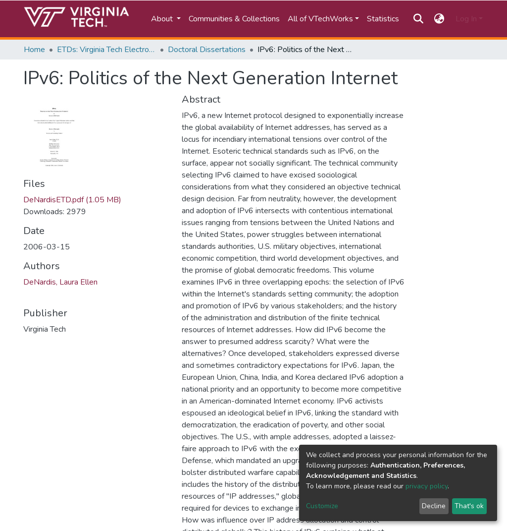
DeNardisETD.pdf (72, 199)
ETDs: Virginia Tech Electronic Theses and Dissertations (106, 49)
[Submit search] (418, 19)
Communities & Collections (234, 18)
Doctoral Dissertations (207, 49)
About (163, 18)
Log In (466, 18)
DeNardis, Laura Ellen (60, 282)
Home (34, 49)
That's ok (469, 506)
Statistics (383, 18)
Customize (322, 506)
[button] (439, 19)
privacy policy (427, 486)
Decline (434, 506)
